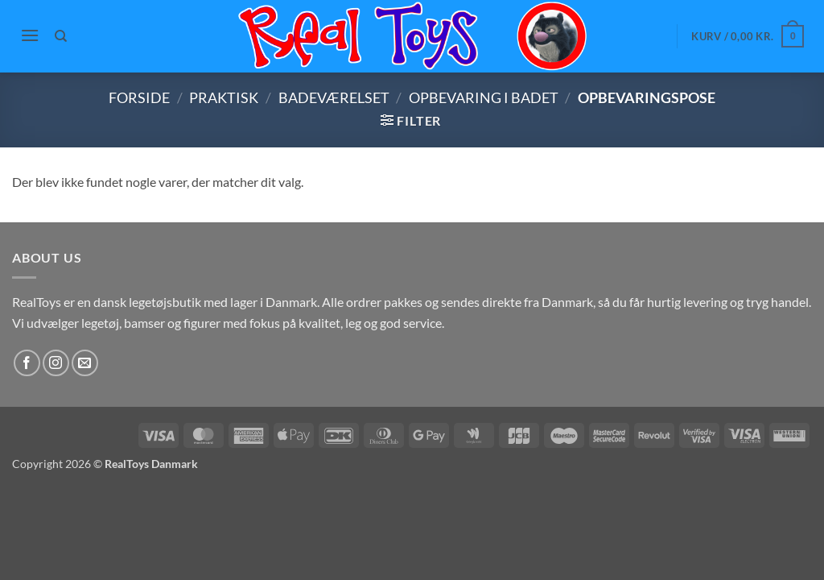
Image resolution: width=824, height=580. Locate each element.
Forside (139, 97)
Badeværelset (333, 97)
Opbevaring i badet (483, 97)
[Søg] (61, 36)
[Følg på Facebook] (27, 363)
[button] (29, 35)
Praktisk (223, 97)
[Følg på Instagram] (56, 363)
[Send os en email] (85, 363)
